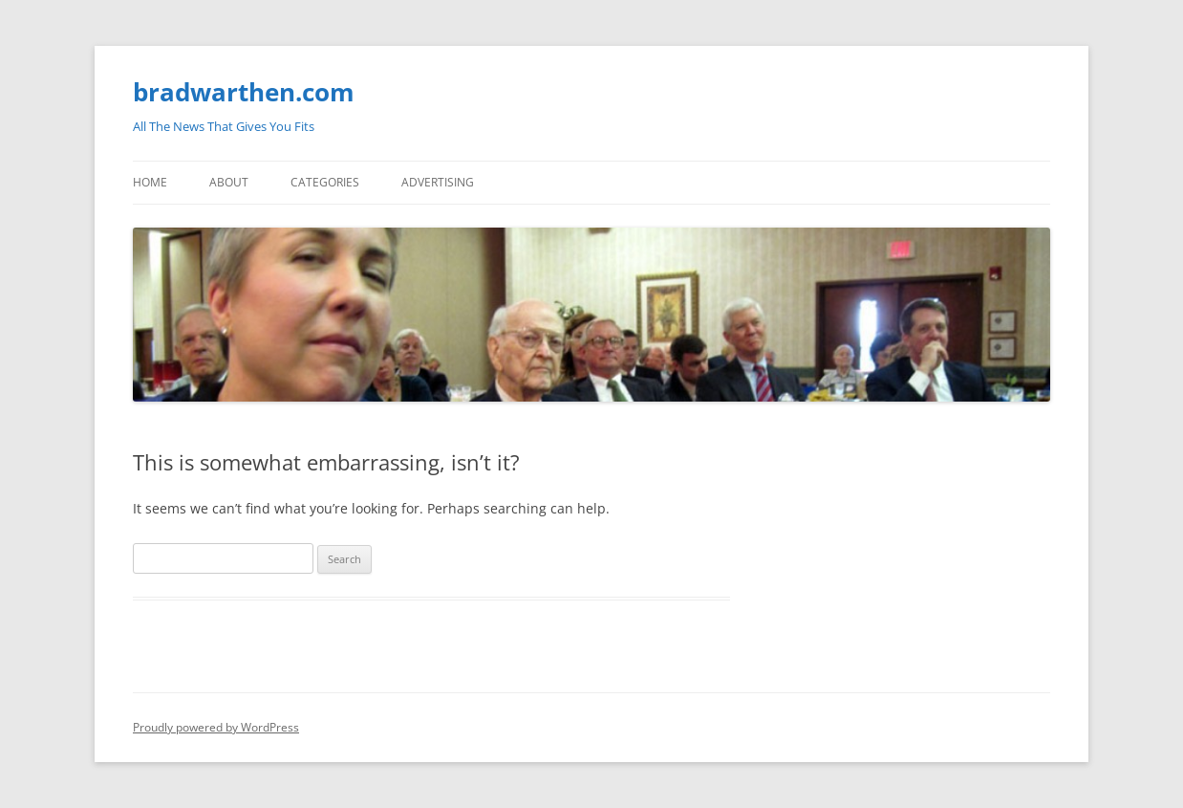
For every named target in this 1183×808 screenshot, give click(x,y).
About (228, 182)
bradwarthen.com (244, 92)
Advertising (437, 182)
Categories (324, 182)
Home (150, 182)
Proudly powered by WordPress (216, 727)
